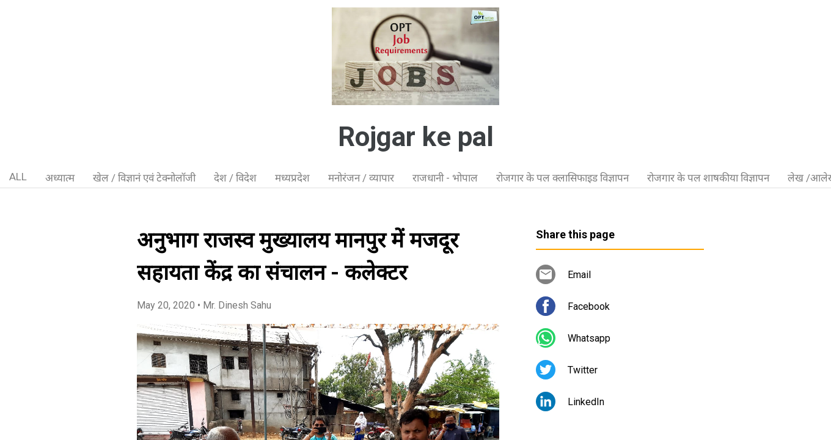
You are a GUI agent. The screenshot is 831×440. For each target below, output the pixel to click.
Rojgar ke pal (416, 137)
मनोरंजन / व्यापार (361, 178)
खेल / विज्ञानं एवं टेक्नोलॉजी (144, 178)
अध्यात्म (60, 178)
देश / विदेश (235, 178)
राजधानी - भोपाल (445, 178)
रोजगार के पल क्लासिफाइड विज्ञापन (562, 178)
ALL (18, 176)
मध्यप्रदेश (292, 178)
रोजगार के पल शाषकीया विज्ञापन (708, 178)
